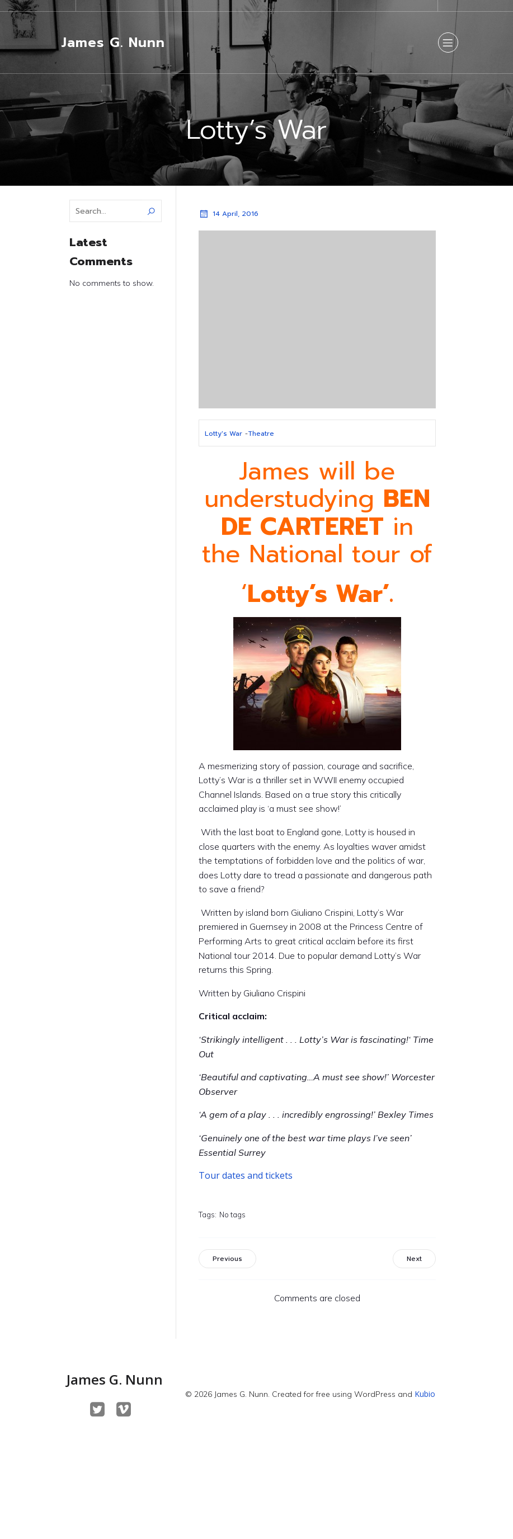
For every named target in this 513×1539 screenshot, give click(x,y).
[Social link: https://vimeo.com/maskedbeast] (128, 1410)
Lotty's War (223, 434)
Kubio (425, 1394)
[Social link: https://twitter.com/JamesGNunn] (101, 1410)
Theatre (261, 434)
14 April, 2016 (228, 213)
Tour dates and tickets (246, 1175)
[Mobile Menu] (448, 42)
